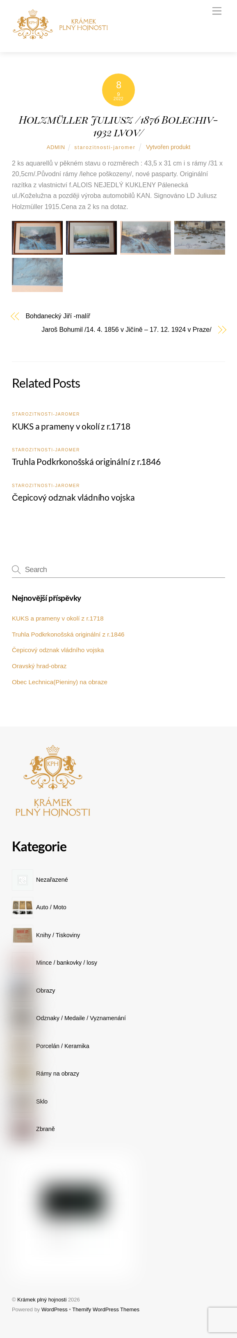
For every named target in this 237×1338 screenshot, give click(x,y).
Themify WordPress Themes (105, 1309)
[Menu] (217, 11)
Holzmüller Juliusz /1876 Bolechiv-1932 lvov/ (118, 125)
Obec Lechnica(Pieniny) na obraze (59, 681)
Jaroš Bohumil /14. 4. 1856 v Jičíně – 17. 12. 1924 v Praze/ (126, 329)
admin (56, 147)
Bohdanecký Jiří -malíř (58, 316)
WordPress (54, 1309)
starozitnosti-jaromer (104, 147)
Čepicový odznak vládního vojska (73, 497)
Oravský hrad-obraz (39, 665)
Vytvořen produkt (168, 147)
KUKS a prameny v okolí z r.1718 (71, 426)
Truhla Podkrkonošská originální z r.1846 (86, 461)
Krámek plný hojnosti (41, 1300)
